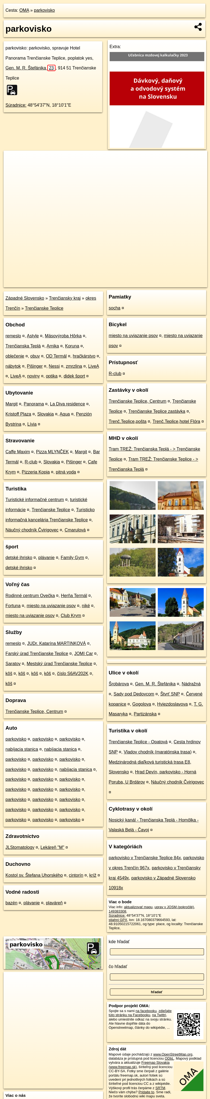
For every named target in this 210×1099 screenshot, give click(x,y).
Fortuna (13, 605)
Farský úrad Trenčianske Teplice (36, 653)
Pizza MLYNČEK (52, 451)
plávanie (46, 557)
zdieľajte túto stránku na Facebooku (140, 1013)
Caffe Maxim (17, 451)
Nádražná (191, 684)
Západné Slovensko (24, 298)
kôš (8, 673)
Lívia (32, 424)
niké (86, 605)
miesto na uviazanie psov (51, 605)
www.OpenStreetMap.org (172, 1054)
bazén (11, 903)
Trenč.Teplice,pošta (128, 421)
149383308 (117, 911)
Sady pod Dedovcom (133, 694)
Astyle (33, 336)
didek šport (74, 376)
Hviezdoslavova (172, 704)
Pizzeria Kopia (36, 472)
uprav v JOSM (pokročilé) (174, 907)
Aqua (65, 414)
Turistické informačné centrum (34, 499)
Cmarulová (75, 530)
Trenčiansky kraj (65, 298)
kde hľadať (119, 941)
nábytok (13, 366)
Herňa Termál (74, 595)
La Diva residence (67, 404)
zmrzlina (74, 366)
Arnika (52, 346)
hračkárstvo (84, 356)
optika (52, 376)
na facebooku (146, 1011)
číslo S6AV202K (72, 673)
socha (115, 308)
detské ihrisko (18, 557)
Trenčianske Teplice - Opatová (138, 742)
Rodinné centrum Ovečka (30, 595)
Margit (11, 404)
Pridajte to (146, 1092)
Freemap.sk (142, 283)
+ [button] (13, 160)
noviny (33, 376)
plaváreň (54, 903)
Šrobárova (119, 684)
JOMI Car (83, 653)
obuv (35, 356)
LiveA (93, 366)
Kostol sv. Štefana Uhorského (34, 875)
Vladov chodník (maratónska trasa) (157, 752)
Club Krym (71, 615)
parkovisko (44, 10)
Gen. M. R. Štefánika (30, 68)
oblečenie (14, 356)
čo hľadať (118, 966)
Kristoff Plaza (18, 414)
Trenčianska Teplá (23, 346)
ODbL (169, 1058)
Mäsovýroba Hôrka (63, 336)
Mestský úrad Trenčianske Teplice (59, 663)
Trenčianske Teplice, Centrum (34, 711)
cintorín (76, 875)
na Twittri (159, 1015)
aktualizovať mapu (138, 907)
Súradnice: (16, 105)
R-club (31, 462)
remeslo (13, 336)
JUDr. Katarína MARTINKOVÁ (56, 643)
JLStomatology (19, 847)
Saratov (13, 663)
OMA (24, 10)
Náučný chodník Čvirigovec (32, 530)
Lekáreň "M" (52, 847)
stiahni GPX (118, 920)
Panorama (34, 404)
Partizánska (145, 714)
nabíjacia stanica (21, 749)
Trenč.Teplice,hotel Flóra (176, 421)
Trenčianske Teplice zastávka (156, 411)
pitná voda (66, 472)
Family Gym (72, 557)
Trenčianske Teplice (44, 308)
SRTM (160, 1088)
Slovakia (45, 414)
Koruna (72, 346)
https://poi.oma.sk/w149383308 (183, 283)
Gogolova (141, 704)
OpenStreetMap (114, 283)
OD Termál (56, 356)
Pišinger (35, 366)
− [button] (13, 168)
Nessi (54, 366)
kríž (93, 875)
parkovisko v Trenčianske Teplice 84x (145, 857)
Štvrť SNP (170, 694)
